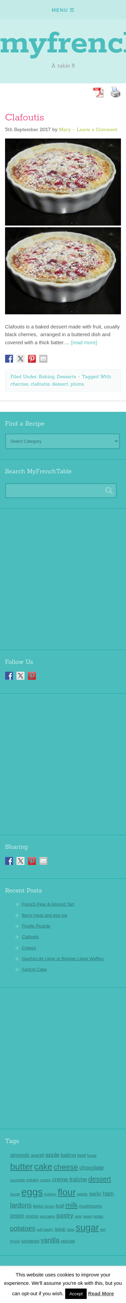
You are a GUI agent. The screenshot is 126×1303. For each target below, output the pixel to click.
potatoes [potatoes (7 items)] (22, 1228)
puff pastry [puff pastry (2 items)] (45, 1229)
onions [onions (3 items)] (32, 1216)
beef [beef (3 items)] (81, 1155)
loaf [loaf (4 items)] (60, 1206)
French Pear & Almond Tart (48, 904)
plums (77, 384)
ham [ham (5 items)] (108, 1193)
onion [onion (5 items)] (17, 1216)
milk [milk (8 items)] (71, 1205)
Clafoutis (24, 118)
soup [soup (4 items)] (60, 1229)
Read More (101, 1293)
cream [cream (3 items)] (32, 1179)
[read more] (84, 342)
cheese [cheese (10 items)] (66, 1167)
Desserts (66, 376)
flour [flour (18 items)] (67, 1192)
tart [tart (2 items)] (102, 1229)
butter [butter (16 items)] (21, 1166)
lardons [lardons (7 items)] (21, 1205)
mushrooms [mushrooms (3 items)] (90, 1206)
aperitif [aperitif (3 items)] (37, 1155)
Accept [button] (76, 1293)
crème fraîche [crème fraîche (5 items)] (69, 1179)
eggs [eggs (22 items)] (32, 1191)
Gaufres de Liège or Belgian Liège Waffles (63, 958)
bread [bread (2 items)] (91, 1155)
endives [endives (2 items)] (50, 1194)
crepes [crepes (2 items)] (45, 1180)
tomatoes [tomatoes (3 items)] (30, 1240)
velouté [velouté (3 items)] (67, 1240)
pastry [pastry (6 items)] (64, 1215)
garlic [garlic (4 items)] (95, 1193)
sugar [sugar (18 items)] (87, 1227)
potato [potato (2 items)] (98, 1216)
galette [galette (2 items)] (82, 1194)
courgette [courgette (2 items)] (17, 1180)
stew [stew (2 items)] (71, 1229)
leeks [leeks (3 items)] (38, 1206)
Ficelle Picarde (36, 926)
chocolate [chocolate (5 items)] (91, 1167)
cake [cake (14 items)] (43, 1166)
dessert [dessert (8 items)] (99, 1179)
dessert (60, 384)
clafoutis (40, 384)
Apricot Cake (34, 969)
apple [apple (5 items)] (52, 1155)
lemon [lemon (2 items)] (49, 1206)
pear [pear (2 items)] (78, 1216)
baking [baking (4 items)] (68, 1155)
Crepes (29, 947)
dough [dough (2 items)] (15, 1194)
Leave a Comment (97, 129)
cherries (19, 384)
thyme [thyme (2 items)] (15, 1241)
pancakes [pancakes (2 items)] (47, 1216)
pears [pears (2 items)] (87, 1216)
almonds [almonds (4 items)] (20, 1155)
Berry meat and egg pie (44, 915)
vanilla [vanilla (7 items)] (50, 1240)
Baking (47, 376)
